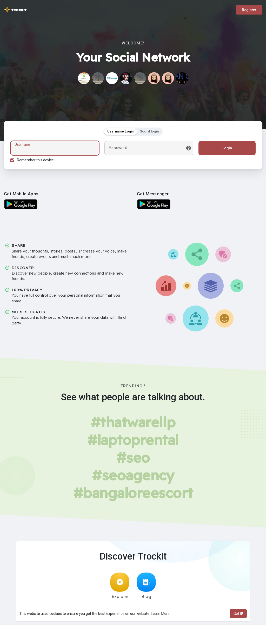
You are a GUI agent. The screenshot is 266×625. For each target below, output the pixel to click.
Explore (119, 586)
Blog (146, 586)
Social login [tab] (149, 131)
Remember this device (35, 160)
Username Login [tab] (120, 131)
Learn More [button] (160, 613)
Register (249, 10)
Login (227, 148)
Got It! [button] (238, 613)
